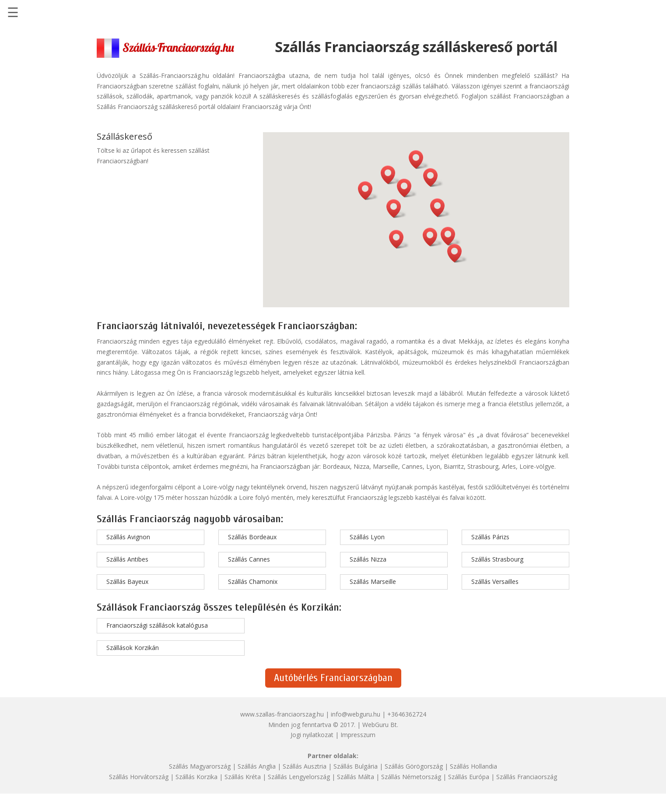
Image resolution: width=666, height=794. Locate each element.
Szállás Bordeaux (252, 537)
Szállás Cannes (249, 559)
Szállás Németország (411, 777)
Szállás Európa (468, 777)
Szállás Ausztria (304, 766)
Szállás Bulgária (355, 766)
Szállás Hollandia (473, 766)
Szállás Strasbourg (497, 559)
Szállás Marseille (373, 581)
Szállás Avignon (128, 537)
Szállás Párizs (490, 537)
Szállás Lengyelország (299, 777)
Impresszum (357, 735)
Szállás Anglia (257, 766)
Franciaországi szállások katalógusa (157, 625)
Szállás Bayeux (127, 581)
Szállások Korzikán (132, 647)
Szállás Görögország (414, 766)
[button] (433, 237)
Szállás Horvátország (138, 777)
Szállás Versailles (495, 581)
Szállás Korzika (196, 777)
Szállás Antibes (127, 559)
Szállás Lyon (367, 537)
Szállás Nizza (368, 559)
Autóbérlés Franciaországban (333, 678)
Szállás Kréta (242, 777)
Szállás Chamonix (252, 581)
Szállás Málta (355, 777)
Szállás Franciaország (526, 777)
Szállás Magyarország (200, 766)
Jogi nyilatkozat (312, 735)
